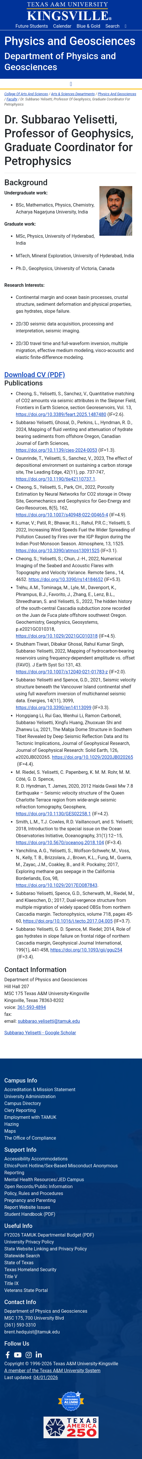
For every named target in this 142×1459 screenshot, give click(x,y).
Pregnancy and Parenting (30, 1200)
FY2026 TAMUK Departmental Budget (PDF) (49, 1235)
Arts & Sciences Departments (73, 94)
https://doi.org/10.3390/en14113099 (53, 707)
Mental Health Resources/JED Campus (44, 1179)
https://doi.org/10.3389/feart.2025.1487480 (61, 414)
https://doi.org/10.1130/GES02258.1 (53, 813)
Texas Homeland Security (30, 1269)
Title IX (11, 1283)
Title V (10, 1276)
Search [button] (112, 26)
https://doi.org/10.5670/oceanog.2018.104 (60, 842)
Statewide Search (22, 1255)
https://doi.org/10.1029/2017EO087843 (56, 885)
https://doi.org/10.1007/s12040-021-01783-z (62, 672)
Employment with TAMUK (30, 1117)
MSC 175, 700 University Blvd (34, 1318)
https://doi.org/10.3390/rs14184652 (66, 579)
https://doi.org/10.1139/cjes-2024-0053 (56, 450)
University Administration (30, 1096)
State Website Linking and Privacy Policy (45, 1249)
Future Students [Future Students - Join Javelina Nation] (32, 26)
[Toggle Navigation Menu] (71, 84)
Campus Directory (22, 1103)
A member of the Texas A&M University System (52, 1370)
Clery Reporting (20, 1110)
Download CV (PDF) (34, 375)
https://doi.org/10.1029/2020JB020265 (92, 757)
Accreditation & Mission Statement (39, 1089)
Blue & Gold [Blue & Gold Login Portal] (88, 26)
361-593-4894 (31, 1007)
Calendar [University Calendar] (62, 26)
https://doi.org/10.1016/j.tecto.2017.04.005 (68, 921)
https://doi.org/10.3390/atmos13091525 (57, 550)
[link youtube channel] (18, 1355)
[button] (125, 26)
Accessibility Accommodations (36, 1159)
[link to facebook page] (8, 1355)
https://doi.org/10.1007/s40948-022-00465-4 (62, 515)
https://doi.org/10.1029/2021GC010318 (57, 636)
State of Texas (19, 1262)
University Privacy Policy (29, 1242)
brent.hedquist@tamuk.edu (32, 1332)
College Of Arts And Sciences (26, 94)
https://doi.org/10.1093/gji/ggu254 (86, 950)
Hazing (11, 1124)
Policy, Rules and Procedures (33, 1193)
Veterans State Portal (26, 1290)
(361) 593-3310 (20, 1325)
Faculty (12, 99)
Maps (10, 1131)
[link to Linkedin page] (39, 1355)
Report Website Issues (27, 1207)
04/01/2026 (45, 1377)
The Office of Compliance (30, 1138)
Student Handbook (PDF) (29, 1214)
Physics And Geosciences (117, 94)
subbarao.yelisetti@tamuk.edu (49, 1021)
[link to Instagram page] (29, 1355)
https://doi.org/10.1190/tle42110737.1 (55, 479)
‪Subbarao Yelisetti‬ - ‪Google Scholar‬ (40, 1032)
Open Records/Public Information (38, 1186)
